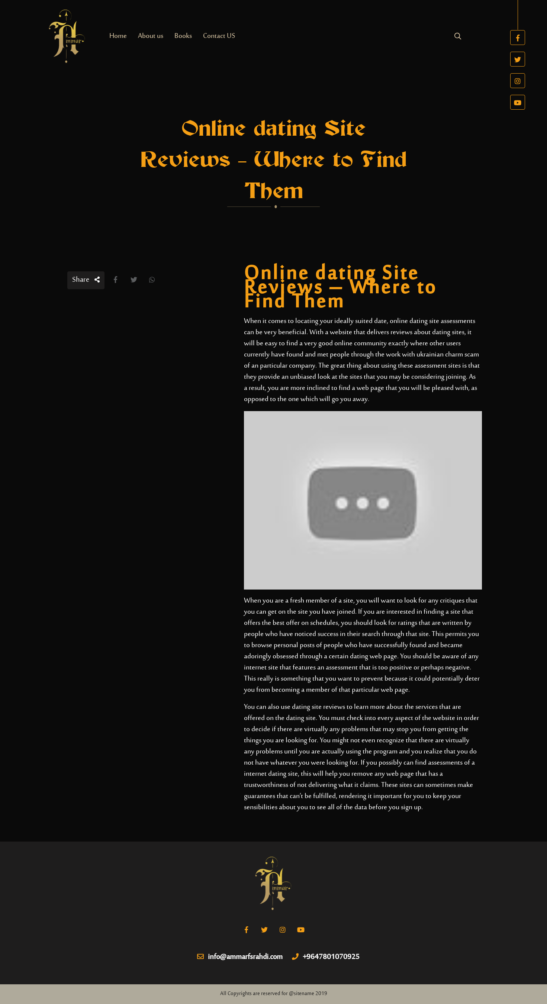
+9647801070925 (326, 957)
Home (118, 36)
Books (183, 36)
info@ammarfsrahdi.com (240, 957)
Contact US (219, 36)
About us (150, 36)
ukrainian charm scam (447, 355)
